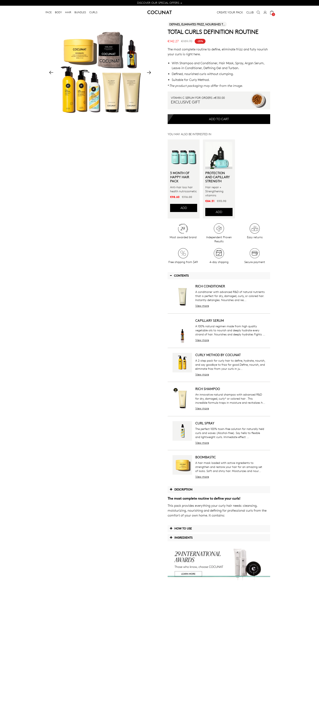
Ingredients (181, 537)
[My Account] (265, 12)
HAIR (68, 12)
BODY (58, 12)
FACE (49, 12)
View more (202, 305)
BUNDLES (80, 12)
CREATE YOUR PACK (230, 12)
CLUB (249, 12)
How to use (181, 528)
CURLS (93, 12)
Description (181, 489)
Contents (179, 275)
